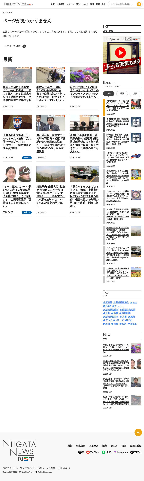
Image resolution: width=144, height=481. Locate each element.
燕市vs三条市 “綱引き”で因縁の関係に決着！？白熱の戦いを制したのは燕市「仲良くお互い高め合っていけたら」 (50, 94)
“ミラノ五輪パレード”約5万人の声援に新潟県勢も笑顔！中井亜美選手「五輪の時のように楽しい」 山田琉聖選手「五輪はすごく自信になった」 (17, 196)
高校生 (133, 324)
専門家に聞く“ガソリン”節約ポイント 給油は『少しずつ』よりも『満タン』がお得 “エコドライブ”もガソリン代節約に (117, 105)
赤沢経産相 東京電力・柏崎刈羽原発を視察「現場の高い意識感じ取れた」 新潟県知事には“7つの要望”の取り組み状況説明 (116, 383)
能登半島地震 (128, 309)
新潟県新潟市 (122, 302)
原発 (107, 313)
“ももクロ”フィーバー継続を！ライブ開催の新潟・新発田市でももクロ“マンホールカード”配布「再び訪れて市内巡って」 (117, 196)
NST (135, 302)
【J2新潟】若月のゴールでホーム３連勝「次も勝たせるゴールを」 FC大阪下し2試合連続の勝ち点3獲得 (17, 142)
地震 (116, 313)
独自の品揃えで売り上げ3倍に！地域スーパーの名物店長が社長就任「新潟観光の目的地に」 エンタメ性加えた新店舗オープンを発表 (117, 177)
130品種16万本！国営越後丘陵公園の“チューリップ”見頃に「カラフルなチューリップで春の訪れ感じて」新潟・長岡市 (118, 273)
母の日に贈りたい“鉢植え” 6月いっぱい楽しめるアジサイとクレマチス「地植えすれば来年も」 (116, 348)
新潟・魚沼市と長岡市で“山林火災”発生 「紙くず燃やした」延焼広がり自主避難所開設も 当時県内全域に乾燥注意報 (17, 94)
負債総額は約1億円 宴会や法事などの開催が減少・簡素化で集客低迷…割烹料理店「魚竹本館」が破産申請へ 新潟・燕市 (117, 139)
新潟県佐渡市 (111, 309)
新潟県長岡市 (111, 316)
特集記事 (60, 4)
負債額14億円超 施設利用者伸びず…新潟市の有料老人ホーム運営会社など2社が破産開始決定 (117, 122)
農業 (132, 316)
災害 (124, 316)
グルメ (85, 4)
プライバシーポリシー (35, 468)
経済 (92, 4)
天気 (116, 324)
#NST (108, 306)
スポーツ (70, 4)
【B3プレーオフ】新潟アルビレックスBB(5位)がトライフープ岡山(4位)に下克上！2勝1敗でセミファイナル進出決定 (117, 157)
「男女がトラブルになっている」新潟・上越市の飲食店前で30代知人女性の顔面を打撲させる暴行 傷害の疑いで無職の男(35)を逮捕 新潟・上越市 (84, 196)
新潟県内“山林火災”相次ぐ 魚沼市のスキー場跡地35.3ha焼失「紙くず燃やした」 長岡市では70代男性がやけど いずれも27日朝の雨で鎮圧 (50, 196)
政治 (107, 324)
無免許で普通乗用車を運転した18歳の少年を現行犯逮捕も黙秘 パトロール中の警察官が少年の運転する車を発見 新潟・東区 (117, 214)
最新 (53, 4)
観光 (78, 4)
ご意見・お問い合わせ (59, 468)
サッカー (119, 306)
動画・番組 (100, 4)
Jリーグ (119, 320)
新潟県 (108, 302)
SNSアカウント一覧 (12, 468)
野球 (129, 320)
